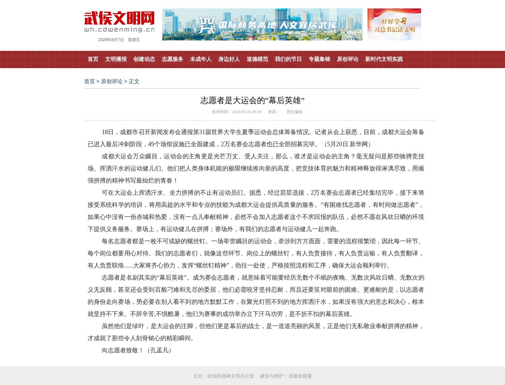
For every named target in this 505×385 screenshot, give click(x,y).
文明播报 (116, 59)
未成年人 (201, 59)
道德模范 (257, 59)
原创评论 (347, 59)
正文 (134, 81)
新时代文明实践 (384, 59)
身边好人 (229, 59)
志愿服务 (172, 59)
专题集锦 (319, 59)
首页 (93, 59)
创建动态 (144, 59)
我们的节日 (288, 59)
